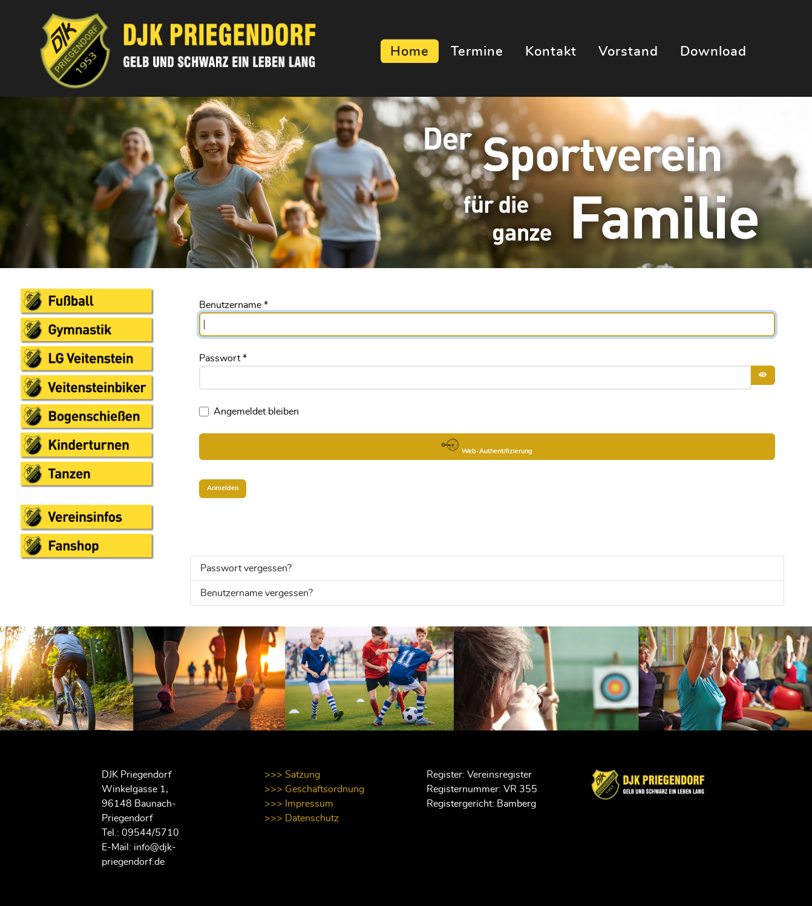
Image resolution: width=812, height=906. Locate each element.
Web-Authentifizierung (487, 445)
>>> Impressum (298, 804)
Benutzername (233, 305)
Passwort (223, 358)
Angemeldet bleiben (256, 411)
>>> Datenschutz (301, 818)
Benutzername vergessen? (256, 593)
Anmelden (222, 488)
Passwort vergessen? (246, 568)
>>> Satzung (292, 775)
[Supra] (162, 47)
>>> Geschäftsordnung (314, 789)
